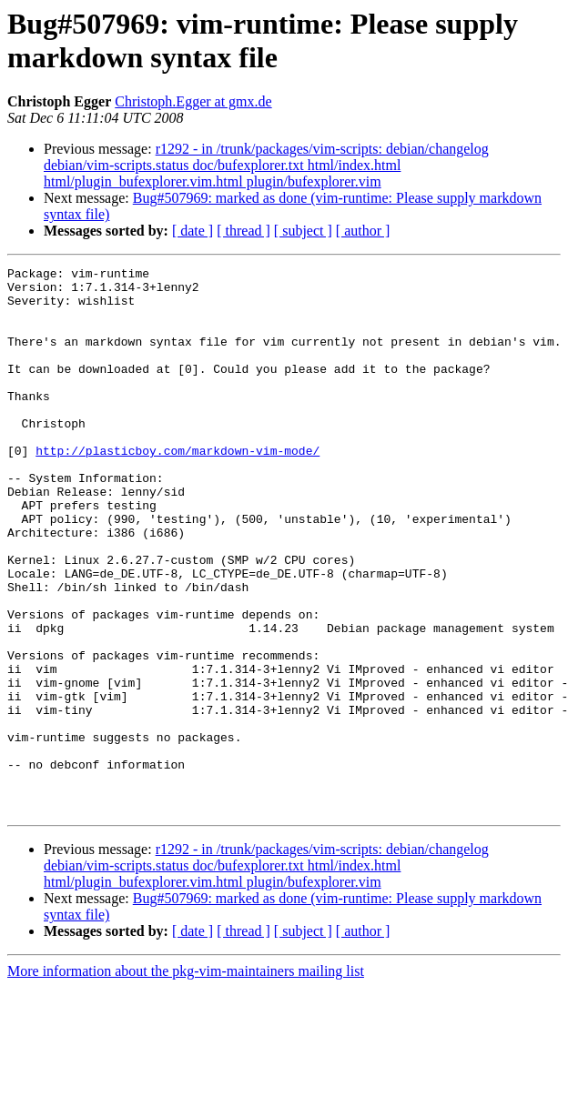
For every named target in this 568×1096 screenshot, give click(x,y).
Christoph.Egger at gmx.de (193, 101)
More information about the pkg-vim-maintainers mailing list (185, 1080)
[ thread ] (243, 230)
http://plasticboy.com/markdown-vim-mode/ (178, 488)
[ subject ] (303, 230)
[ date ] (192, 230)
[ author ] (363, 230)
